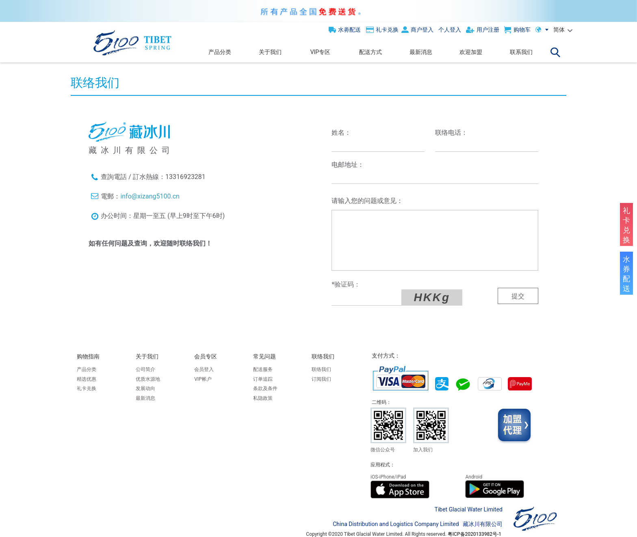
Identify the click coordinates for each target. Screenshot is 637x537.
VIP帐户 (202, 379)
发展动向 (145, 388)
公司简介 (145, 369)
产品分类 (86, 369)
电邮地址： (348, 164)
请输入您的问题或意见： (367, 201)
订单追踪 (263, 379)
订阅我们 (321, 379)
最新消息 (145, 398)
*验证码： (346, 284)
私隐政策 (263, 398)
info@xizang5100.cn (149, 196)
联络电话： (451, 132)
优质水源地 (148, 379)
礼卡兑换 (86, 388)
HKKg (417, 297)
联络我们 (321, 369)
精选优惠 (86, 379)
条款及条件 (265, 388)
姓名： (341, 132)
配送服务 (263, 369)
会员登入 (204, 369)
